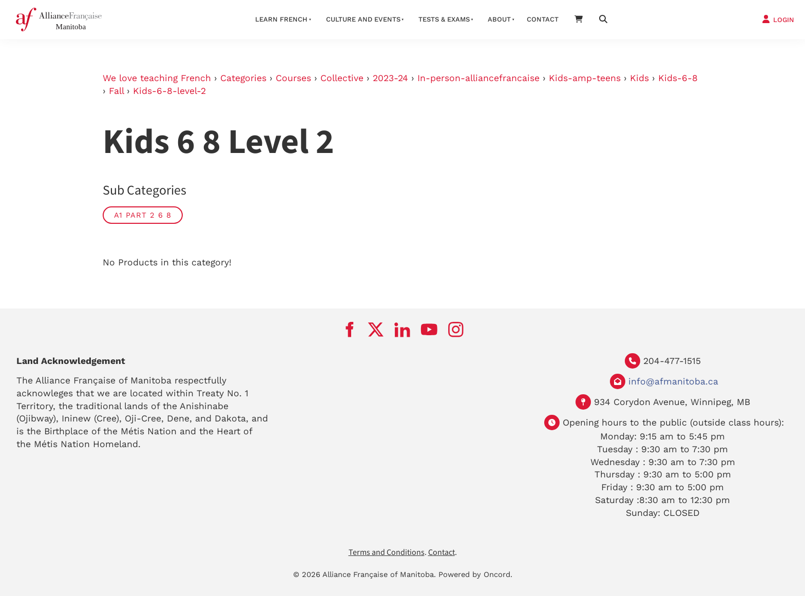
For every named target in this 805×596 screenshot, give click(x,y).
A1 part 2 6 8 (142, 215)
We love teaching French (157, 78)
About (499, 19)
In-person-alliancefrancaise (478, 78)
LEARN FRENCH (281, 19)
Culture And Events (363, 19)
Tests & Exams (444, 19)
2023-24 (390, 78)
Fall (116, 91)
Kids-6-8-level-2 (169, 91)
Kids (639, 78)
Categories (243, 78)
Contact (543, 19)
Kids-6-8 (678, 78)
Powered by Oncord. (475, 574)
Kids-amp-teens (585, 78)
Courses (293, 78)
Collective (341, 78)
